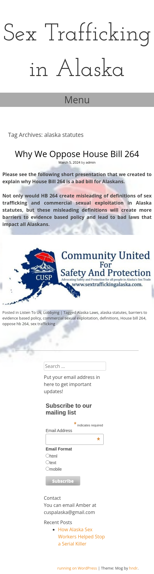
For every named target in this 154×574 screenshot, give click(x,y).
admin (90, 162)
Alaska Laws (87, 312)
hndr (133, 568)
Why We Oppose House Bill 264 (77, 153)
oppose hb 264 (15, 323)
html (53, 456)
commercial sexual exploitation (70, 318)
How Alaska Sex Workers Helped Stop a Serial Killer (81, 536)
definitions (109, 318)
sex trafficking (43, 323)
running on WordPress (77, 568)
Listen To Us (30, 312)
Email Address (73, 430)
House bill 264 (133, 318)
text (52, 462)
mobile (55, 469)
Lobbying (51, 312)
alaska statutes (113, 312)
